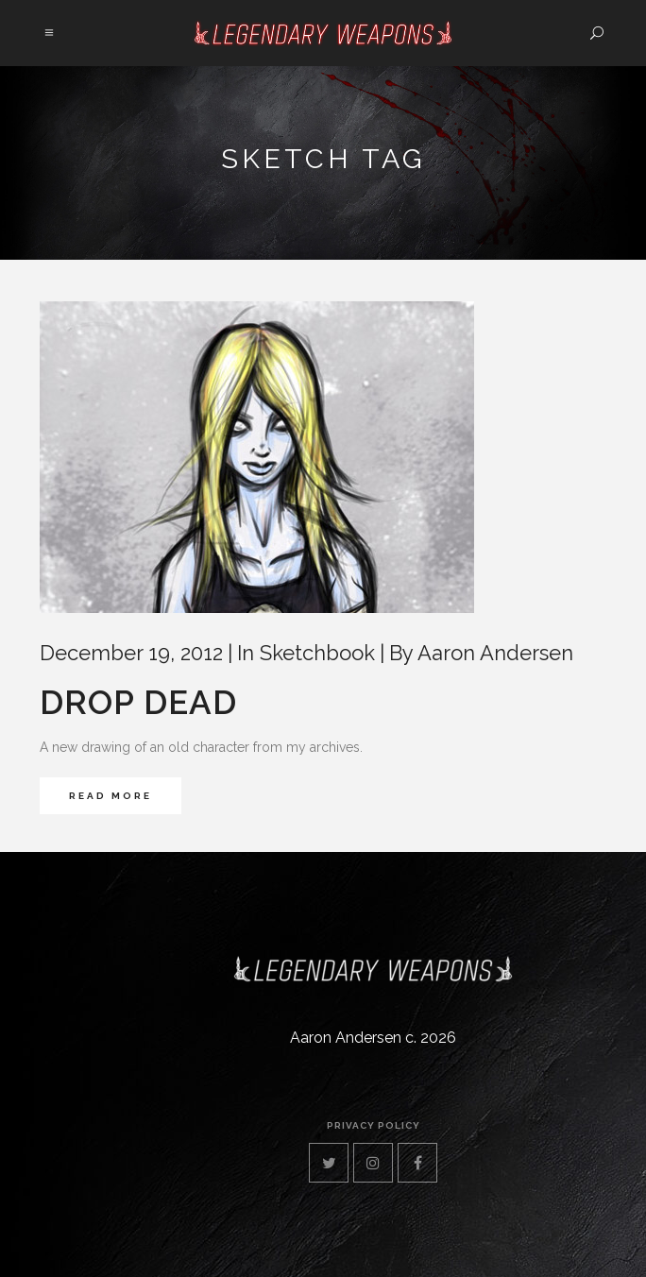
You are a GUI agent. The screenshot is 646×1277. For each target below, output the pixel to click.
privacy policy (373, 1125)
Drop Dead (138, 702)
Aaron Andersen (495, 652)
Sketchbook (317, 652)
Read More (110, 796)
